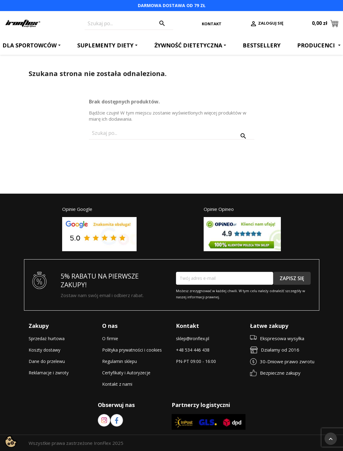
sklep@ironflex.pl (192, 338)
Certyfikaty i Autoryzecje (126, 373)
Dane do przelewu (47, 361)
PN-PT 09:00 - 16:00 (196, 361)
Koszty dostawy (44, 350)
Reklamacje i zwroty (49, 373)
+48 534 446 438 (192, 350)
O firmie (110, 338)
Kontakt (211, 23)
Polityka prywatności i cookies (132, 350)
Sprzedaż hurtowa (47, 338)
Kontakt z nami (117, 384)
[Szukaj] (129, 23)
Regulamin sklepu (119, 361)
